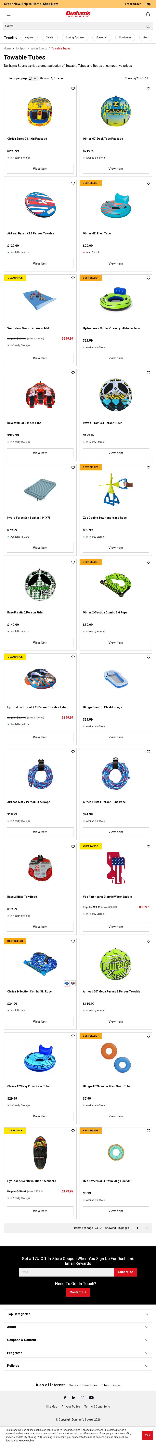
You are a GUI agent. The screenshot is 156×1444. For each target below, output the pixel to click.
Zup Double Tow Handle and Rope (105, 517)
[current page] (33, 78)
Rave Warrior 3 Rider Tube (24, 423)
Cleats (50, 37)
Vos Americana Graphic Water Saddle (107, 896)
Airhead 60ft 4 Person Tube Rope (104, 802)
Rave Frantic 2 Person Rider (25, 612)
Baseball (102, 37)
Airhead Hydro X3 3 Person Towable (30, 233)
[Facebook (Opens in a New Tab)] (65, 1397)
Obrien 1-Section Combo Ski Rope (29, 991)
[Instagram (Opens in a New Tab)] (82, 1397)
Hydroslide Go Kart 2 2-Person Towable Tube (36, 707)
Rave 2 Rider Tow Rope (22, 896)
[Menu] (8, 14)
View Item (40, 169)
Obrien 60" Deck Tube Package (103, 138)
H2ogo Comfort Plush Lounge (102, 707)
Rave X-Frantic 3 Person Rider (102, 423)
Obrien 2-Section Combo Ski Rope (105, 612)
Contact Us (78, 1292)
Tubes (105, 1385)
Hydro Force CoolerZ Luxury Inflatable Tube (111, 328)
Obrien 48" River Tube (97, 233)
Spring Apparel (75, 37)
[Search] (78, 26)
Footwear (125, 37)
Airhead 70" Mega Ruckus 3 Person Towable (111, 991)
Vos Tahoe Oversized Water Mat (28, 328)
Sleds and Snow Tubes (83, 1385)
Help (147, 4)
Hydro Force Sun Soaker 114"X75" (29, 517)
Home (7, 48)
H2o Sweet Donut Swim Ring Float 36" (107, 1181)
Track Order (133, 4)
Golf (146, 37)
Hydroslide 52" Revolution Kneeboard (31, 1181)
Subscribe (125, 1272)
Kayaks (29, 37)
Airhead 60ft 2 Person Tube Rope (28, 802)
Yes (147, 1435)
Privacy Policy (71, 1406)
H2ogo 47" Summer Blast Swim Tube (106, 1086)
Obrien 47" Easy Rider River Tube (28, 1086)
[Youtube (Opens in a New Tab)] (91, 1397)
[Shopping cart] (148, 14)
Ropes (117, 1385)
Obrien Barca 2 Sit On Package (27, 138)
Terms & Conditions (97, 1406)
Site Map (51, 1406)
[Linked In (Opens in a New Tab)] (74, 1397)
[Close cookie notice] (152, 1430)
